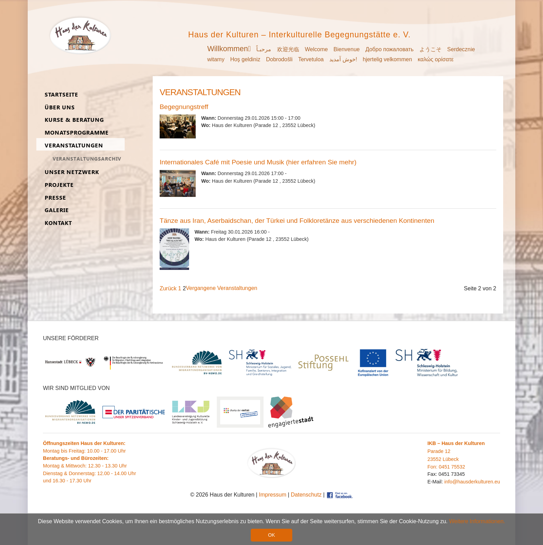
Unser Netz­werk (72, 172)
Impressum (272, 495)
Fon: (433, 467)
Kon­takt (58, 223)
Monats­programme (77, 132)
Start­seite (61, 94)
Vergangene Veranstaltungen (221, 288)
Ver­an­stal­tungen (74, 145)
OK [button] (271, 535)
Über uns (60, 107)
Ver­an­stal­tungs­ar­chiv (87, 159)
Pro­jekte (59, 185)
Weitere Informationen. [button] (477, 522)
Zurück (168, 288)
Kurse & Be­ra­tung (74, 120)
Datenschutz (306, 495)
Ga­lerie (57, 210)
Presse (55, 197)
